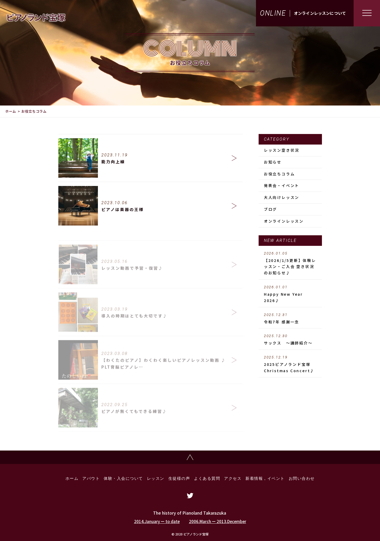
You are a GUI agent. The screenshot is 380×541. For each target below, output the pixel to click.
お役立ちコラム (279, 173)
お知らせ (273, 162)
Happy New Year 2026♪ (290, 294)
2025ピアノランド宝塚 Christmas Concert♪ (290, 364)
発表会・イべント (281, 185)
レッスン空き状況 (281, 150)
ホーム (10, 111)
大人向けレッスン (281, 197)
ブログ (270, 209)
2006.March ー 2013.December (217, 521)
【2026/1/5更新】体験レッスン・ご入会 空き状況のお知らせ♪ (290, 263)
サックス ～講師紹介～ (290, 340)
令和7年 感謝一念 (290, 318)
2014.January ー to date (157, 521)
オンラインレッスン (284, 221)
